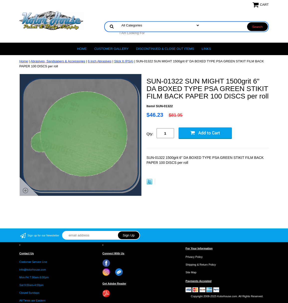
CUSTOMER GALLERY (111, 49)
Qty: (150, 134)
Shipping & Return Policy (201, 264)
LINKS (206, 49)
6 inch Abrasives (99, 61)
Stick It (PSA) (123, 61)
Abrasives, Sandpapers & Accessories (57, 61)
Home (82, 49)
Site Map (191, 272)
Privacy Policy (194, 256)
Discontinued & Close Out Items (165, 49)
